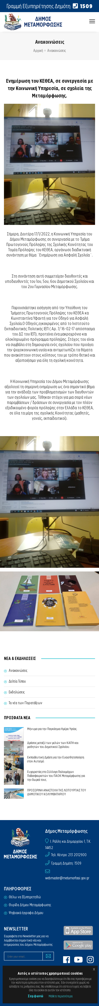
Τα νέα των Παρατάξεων (25, 703)
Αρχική (38, 50)
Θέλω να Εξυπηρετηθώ (25, 897)
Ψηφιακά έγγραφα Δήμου (26, 913)
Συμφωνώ (35, 996)
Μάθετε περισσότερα (61, 996)
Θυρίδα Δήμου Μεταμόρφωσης (30, 905)
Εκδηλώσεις (17, 692)
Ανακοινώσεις (56, 50)
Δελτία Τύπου (17, 681)
